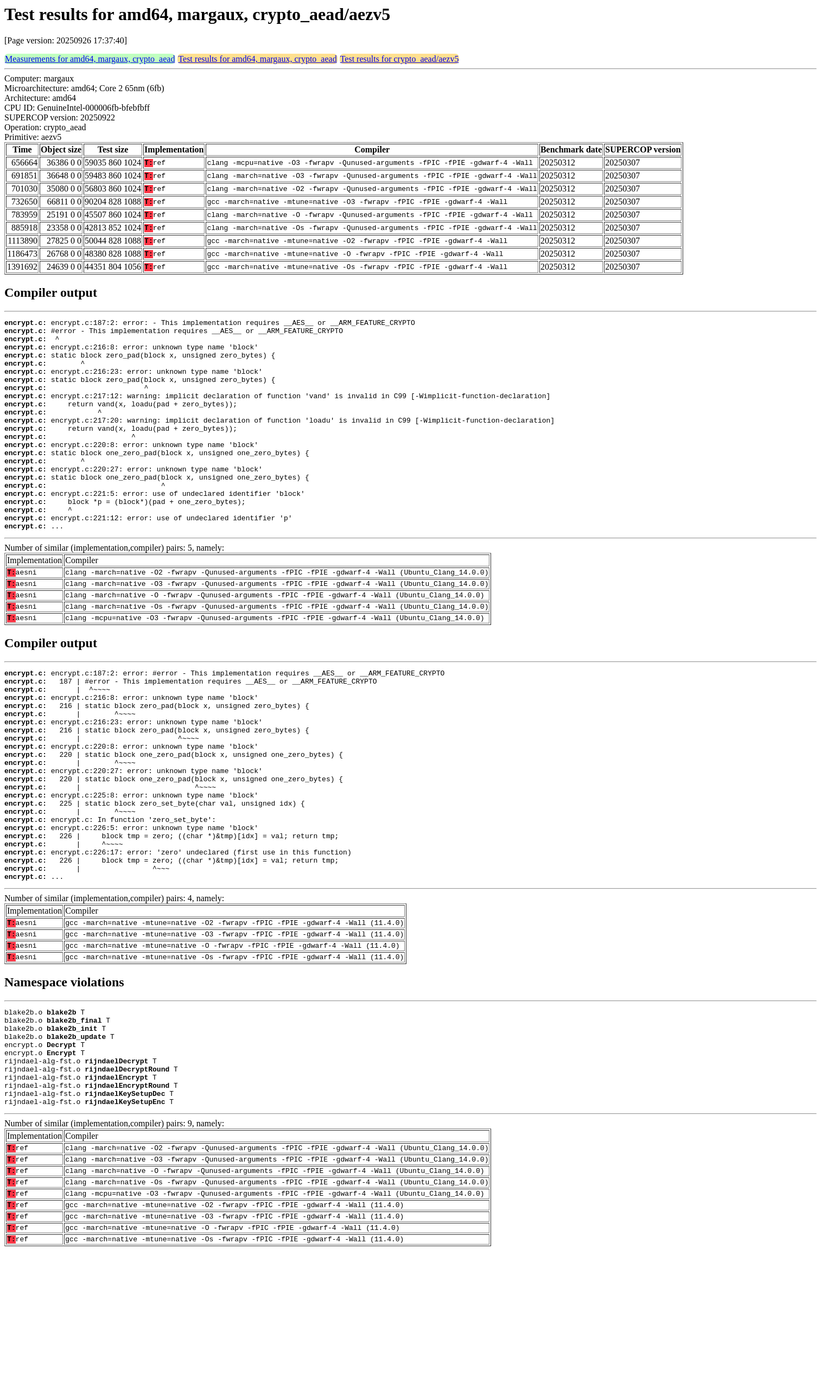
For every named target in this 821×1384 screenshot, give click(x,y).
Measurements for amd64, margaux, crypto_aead (90, 58)
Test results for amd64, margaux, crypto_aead (257, 58)
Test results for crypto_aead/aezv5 (399, 58)
